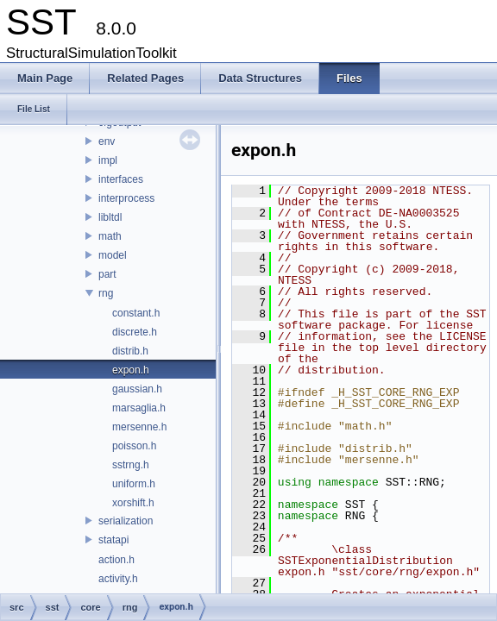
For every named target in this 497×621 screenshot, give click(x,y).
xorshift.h (133, 503)
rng (105, 293)
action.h (116, 560)
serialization (125, 521)
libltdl (110, 217)
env (106, 141)
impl (107, 160)
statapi (113, 540)
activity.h (118, 579)
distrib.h (130, 351)
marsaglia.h (139, 408)
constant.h (136, 313)
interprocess (126, 198)
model (112, 255)
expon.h (130, 370)
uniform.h (133, 484)
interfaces (120, 179)
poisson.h (134, 446)
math (110, 236)
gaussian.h (137, 389)
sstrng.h (130, 465)
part (107, 274)
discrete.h (134, 332)
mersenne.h (139, 427)
